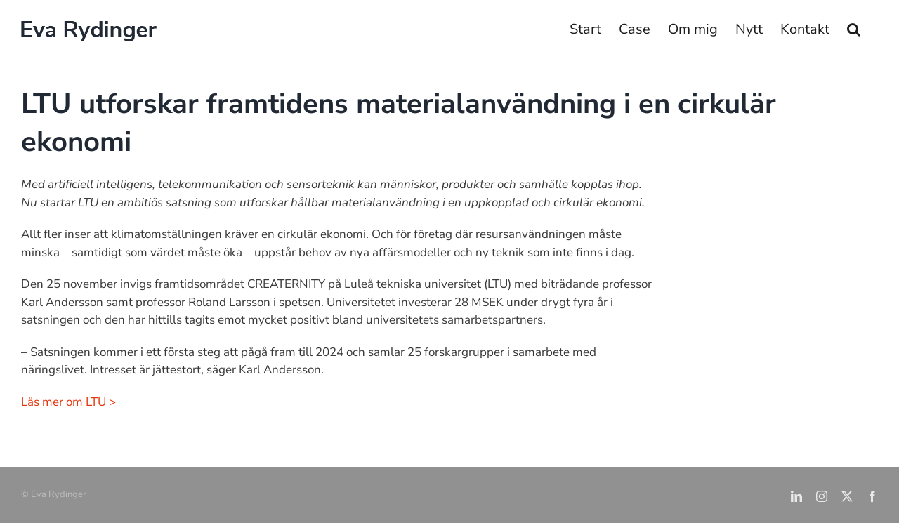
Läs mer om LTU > (68, 402)
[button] (853, 29)
